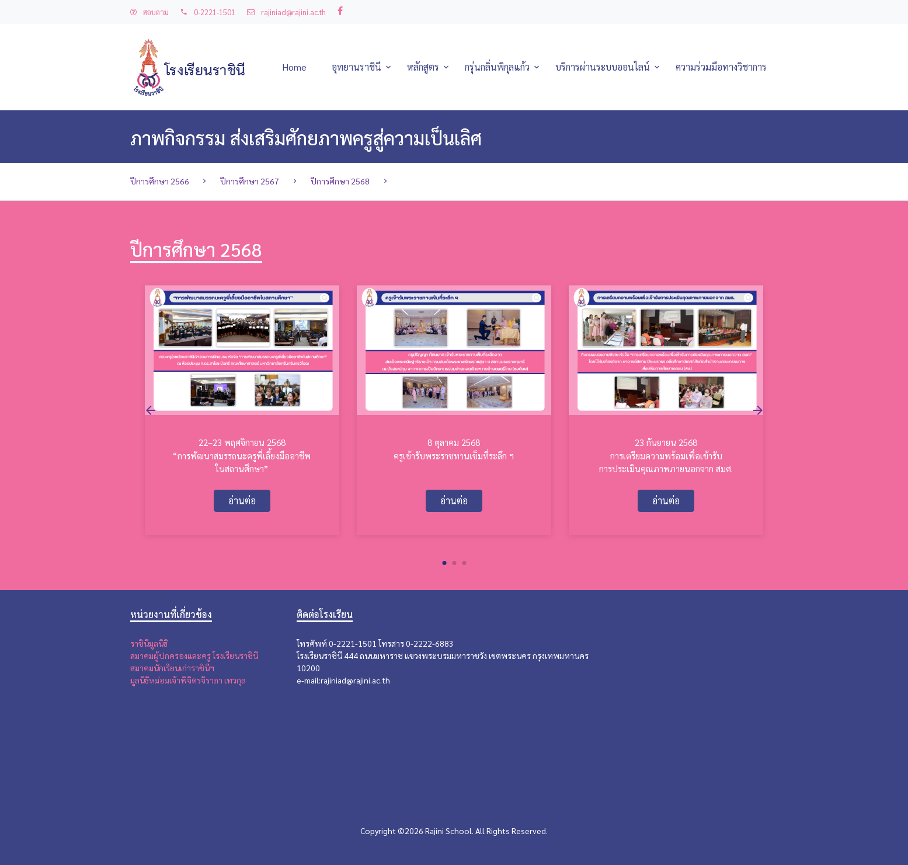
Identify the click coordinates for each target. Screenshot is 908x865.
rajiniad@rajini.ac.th (286, 12)
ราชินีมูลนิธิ (149, 643)
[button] (444, 563)
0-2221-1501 (207, 12)
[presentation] (150, 410)
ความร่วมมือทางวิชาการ (721, 67)
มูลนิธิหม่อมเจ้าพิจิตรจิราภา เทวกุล (188, 680)
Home (294, 67)
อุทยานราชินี (356, 67)
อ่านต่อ (242, 500)
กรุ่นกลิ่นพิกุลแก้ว (497, 67)
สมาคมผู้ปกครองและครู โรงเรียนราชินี (194, 655)
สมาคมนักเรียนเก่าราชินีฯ (172, 667)
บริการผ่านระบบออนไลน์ (602, 67)
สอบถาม (149, 12)
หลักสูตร (423, 67)
